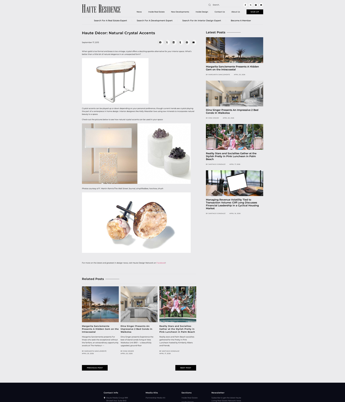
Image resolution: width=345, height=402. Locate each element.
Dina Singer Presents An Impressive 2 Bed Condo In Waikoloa (136, 329)
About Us (231, 12)
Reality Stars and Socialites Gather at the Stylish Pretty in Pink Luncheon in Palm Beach (177, 329)
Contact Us (216, 12)
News (135, 12)
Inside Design (198, 12)
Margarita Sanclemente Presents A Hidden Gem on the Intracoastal (100, 329)
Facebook (160, 263)
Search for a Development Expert (155, 21)
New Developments (176, 12)
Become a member (241, 21)
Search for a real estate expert (110, 21)
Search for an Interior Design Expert (201, 21)
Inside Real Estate (152, 12)
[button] (160, 43)
